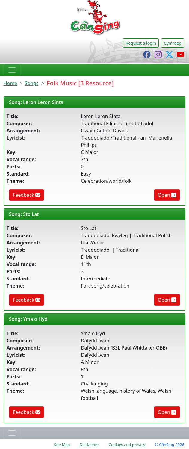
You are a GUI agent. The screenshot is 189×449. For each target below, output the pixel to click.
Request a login (141, 43)
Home (10, 83)
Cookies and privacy (126, 444)
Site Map (62, 444)
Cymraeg (173, 43)
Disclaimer (89, 444)
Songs (32, 83)
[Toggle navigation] (12, 70)
